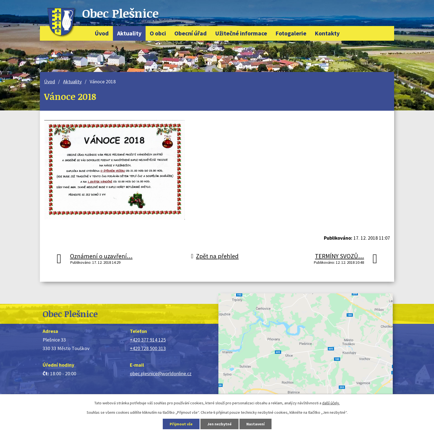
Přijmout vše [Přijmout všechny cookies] (181, 423)
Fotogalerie (290, 33)
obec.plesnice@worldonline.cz (161, 373)
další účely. (331, 402)
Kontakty (327, 33)
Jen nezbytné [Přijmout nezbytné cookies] (219, 423)
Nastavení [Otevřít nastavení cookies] (255, 423)
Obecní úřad (190, 33)
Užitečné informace (241, 33)
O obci (158, 33)
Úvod (102, 33)
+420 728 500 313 (148, 348)
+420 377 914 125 (148, 340)
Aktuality (129, 33)
